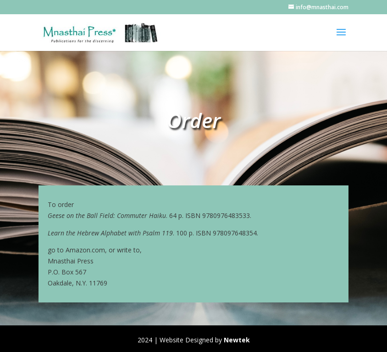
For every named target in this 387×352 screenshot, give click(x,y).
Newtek (237, 339)
